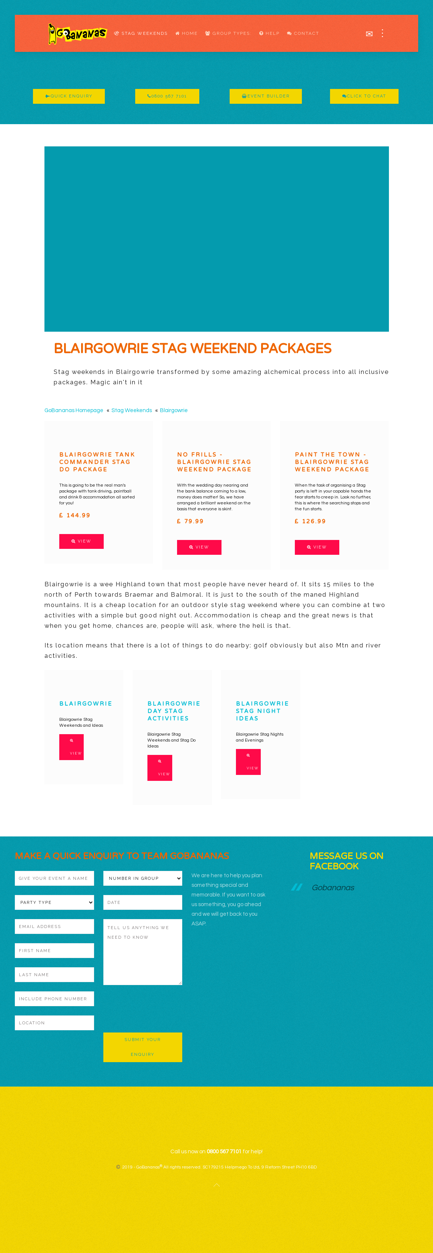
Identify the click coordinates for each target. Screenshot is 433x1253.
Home (186, 33)
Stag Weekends (141, 33)
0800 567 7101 (167, 96)
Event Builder (266, 96)
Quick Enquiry (69, 96)
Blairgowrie (174, 410)
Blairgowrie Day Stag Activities (174, 711)
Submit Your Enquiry (142, 1047)
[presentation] (159, 1008)
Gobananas (333, 888)
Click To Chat (364, 96)
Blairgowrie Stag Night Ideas (262, 711)
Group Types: (228, 33)
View (81, 541)
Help (269, 33)
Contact (303, 33)
